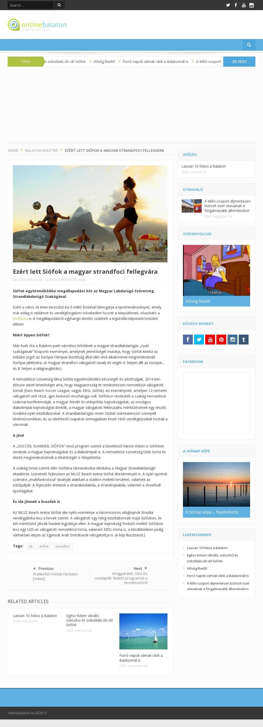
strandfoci (62, 546)
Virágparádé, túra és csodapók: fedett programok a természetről (121, 578)
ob (31, 546)
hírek (82, 280)
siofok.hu (20, 318)
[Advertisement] (131, 107)
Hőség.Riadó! (108, 61)
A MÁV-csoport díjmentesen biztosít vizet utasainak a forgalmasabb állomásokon (227, 206)
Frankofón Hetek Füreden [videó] (55, 576)
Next (140, 568)
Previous (43, 569)
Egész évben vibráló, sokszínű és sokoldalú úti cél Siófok (89, 620)
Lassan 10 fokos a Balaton (35, 615)
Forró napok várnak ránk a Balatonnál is (160, 61)
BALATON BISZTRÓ (63, 280)
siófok (44, 546)
